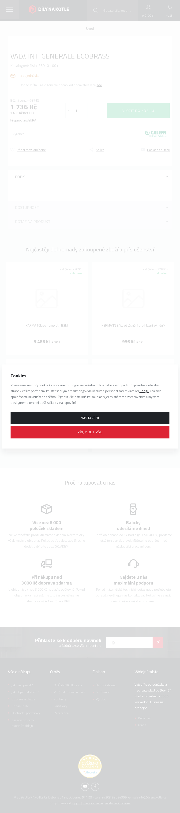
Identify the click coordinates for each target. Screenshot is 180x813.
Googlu (144, 390)
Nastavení (90, 417)
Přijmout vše (90, 432)
